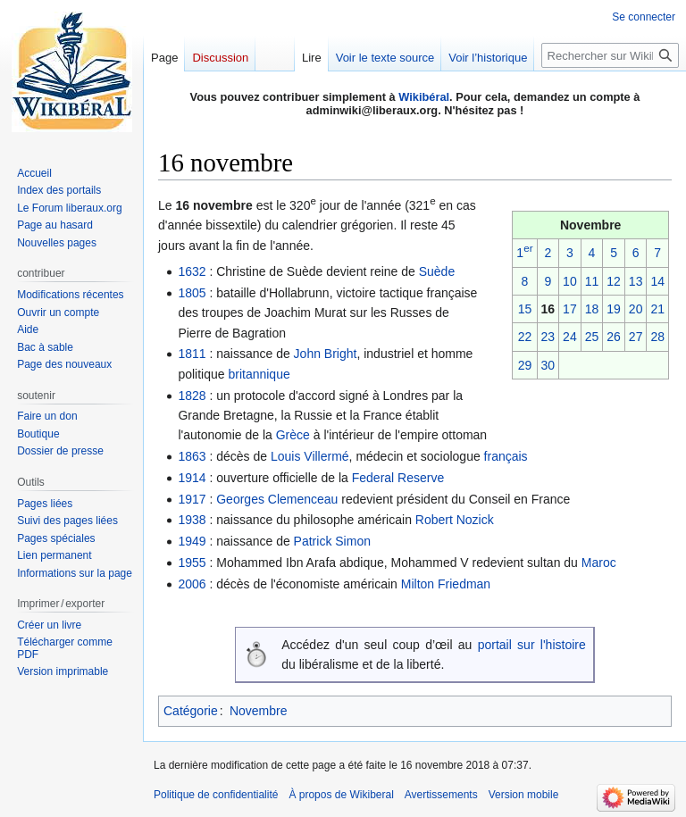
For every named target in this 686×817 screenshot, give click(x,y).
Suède (437, 271)
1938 (191, 520)
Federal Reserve (398, 478)
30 (548, 365)
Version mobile (524, 794)
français (506, 456)
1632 (191, 271)
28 (657, 336)
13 (636, 281)
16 (548, 309)
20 (636, 309)
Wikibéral (423, 97)
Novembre (259, 711)
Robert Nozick (454, 520)
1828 (191, 395)
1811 (191, 353)
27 (636, 336)
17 (570, 309)
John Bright (325, 353)
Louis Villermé (310, 456)
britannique (258, 374)
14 (657, 281)
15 (525, 309)
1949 (191, 541)
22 (525, 336)
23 (548, 336)
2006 (191, 584)
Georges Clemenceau (277, 499)
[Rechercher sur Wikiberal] (610, 55)
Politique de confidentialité (216, 794)
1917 (191, 499)
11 (592, 281)
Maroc (598, 562)
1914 (191, 478)
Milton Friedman (445, 584)
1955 (191, 562)
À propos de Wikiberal (341, 794)
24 (570, 336)
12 (614, 281)
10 (570, 281)
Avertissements (441, 794)
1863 (191, 456)
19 (614, 309)
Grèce (293, 435)
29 (525, 365)
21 (657, 309)
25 (592, 336)
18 (592, 309)
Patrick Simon (332, 541)
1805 (191, 293)
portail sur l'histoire (532, 645)
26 (614, 336)
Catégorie (190, 711)
